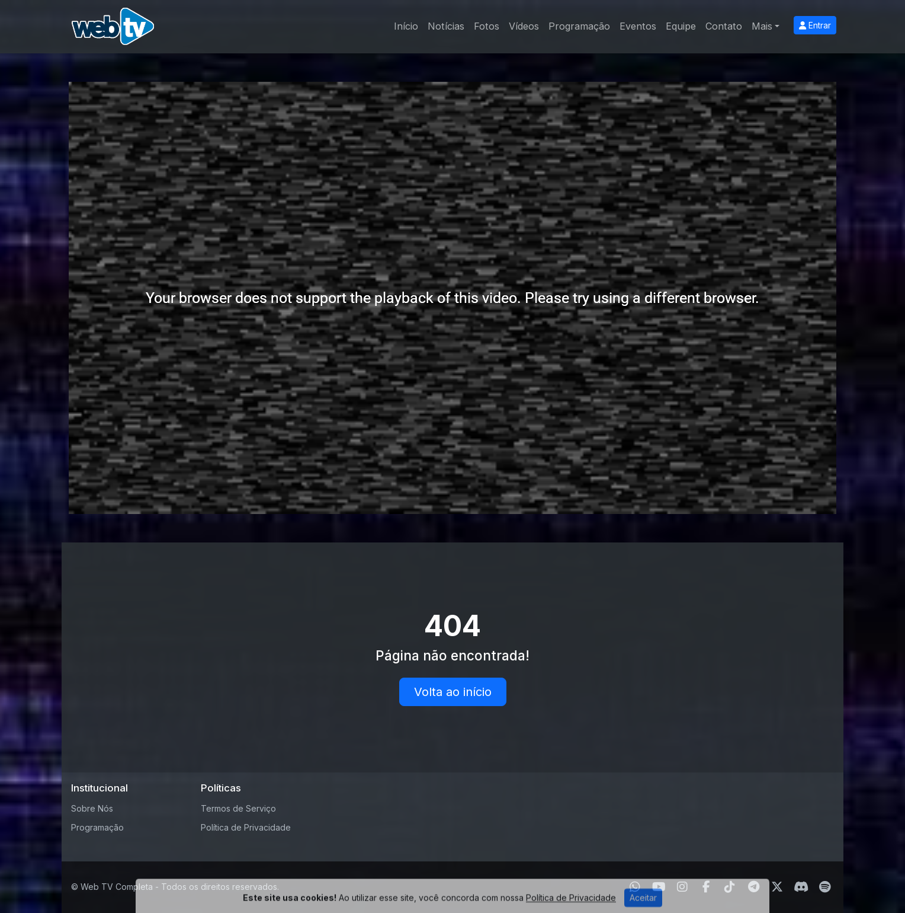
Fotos (486, 26)
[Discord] (801, 887)
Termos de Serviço (238, 808)
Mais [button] (762, 26)
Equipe (681, 26)
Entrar (815, 25)
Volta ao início (453, 692)
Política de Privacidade (246, 827)
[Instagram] (682, 887)
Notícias (446, 26)
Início (406, 26)
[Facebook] (706, 887)
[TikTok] (729, 887)
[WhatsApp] (635, 887)
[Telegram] (753, 887)
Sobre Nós (92, 808)
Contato (723, 26)
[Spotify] (824, 887)
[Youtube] (659, 887)
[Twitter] (777, 887)
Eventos (638, 26)
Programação (579, 26)
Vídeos (524, 26)
